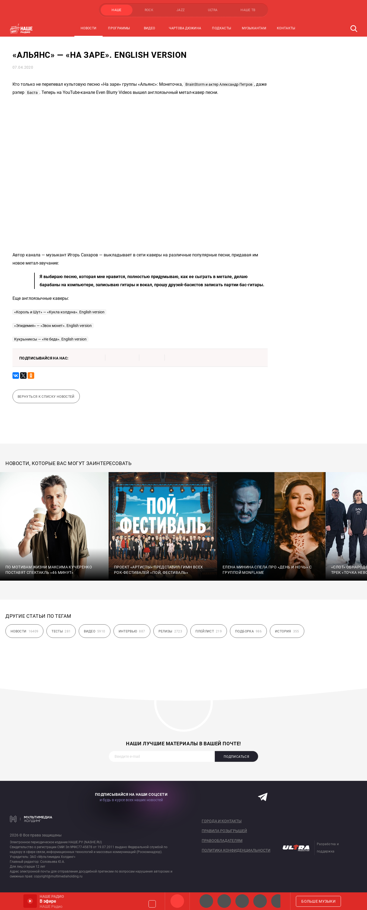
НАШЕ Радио (177, 901)
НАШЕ (116, 10)
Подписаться (236, 757)
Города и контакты (222, 821)
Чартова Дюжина (185, 28)
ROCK (149, 10)
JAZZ (180, 10)
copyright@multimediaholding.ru (58, 876)
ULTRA (213, 10)
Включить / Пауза (30, 901)
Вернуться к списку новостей (46, 397)
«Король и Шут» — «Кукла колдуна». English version (59, 312)
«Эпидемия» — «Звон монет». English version (53, 325)
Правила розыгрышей (224, 831)
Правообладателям (222, 840)
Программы (119, 28)
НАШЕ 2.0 (206, 901)
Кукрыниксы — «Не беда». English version (50, 339)
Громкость (152, 904)
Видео (149, 28)
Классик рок (260, 901)
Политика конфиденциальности (236, 850)
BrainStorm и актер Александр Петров (218, 84)
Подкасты (221, 28)
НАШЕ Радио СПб (224, 901)
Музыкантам (254, 28)
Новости (89, 28)
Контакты (286, 28)
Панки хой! (278, 901)
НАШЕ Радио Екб (242, 901)
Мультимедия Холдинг (31, 818)
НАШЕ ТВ (248, 10)
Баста (32, 92)
